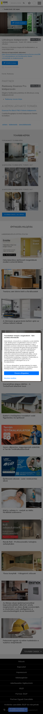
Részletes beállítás (10, 378)
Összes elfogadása (21, 373)
